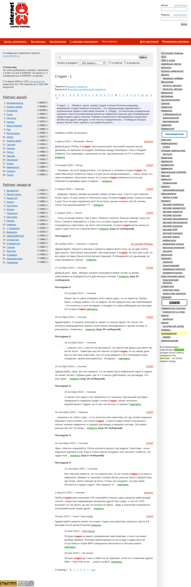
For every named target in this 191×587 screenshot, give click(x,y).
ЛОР (163, 56)
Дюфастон (13, 190)
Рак (9, 129)
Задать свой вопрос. (15, 41)
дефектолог (169, 240)
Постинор (12, 205)
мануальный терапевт (173, 172)
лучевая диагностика (173, 150)
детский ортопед (172, 215)
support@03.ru (11, 55)
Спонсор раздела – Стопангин (174, 302)
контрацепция (171, 121)
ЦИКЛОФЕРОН (15, 235)
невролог (166, 179)
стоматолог (167, 286)
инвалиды (167, 157)
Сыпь (10, 114)
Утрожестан (13, 243)
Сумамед (12, 254)
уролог (165, 315)
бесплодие (167, 81)
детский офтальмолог (175, 222)
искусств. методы (172, 89)
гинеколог (166, 110)
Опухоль (11, 118)
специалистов (37, 81)
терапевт (166, 297)
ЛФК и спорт (168, 60)
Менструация (14, 125)
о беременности (172, 114)
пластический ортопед (170, 281)
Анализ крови (14, 106)
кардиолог (167, 161)
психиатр (166, 258)
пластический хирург (173, 276)
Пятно (10, 152)
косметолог (167, 164)
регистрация (180, 5)
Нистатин (12, 217)
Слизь (10, 163)
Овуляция (12, 159)
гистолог (167, 154)
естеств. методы (172, 85)
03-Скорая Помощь (172, 53)
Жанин (10, 209)
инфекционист (169, 143)
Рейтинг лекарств (17, 185)
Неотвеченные (57, 41)
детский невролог (173, 211)
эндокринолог (169, 333)
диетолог (166, 139)
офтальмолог (169, 193)
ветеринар (167, 96)
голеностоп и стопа (174, 311)
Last (93, 569)
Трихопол (12, 213)
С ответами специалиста (84, 41)
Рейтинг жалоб (15, 97)
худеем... (166, 329)
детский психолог (172, 225)
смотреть (92, 309)
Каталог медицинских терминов (88, 89)
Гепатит (11, 171)
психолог (168, 261)
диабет (167, 336)
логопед (167, 251)
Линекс (11, 220)
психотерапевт (171, 265)
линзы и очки (170, 197)
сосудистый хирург (173, 326)
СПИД (166, 146)
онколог (165, 186)
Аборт (10, 137)
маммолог (167, 168)
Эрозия (11, 156)
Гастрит (11, 144)
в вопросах (133, 62)
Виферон (12, 232)
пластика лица (171, 289)
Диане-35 (12, 198)
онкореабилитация (173, 190)
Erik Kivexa (88, 531)
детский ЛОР (170, 229)
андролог (168, 319)
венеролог (167, 92)
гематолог (167, 107)
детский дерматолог (174, 208)
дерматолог (168, 128)
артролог (166, 67)
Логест (10, 201)
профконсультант (173, 272)
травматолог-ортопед (173, 308)
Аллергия (12, 110)
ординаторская (169, 340)
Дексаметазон (15, 258)
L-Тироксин (13, 228)
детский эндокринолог (175, 218)
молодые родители (174, 247)
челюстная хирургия (174, 293)
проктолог (167, 254)
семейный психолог (174, 269)
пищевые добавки (173, 78)
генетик (165, 103)
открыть (60, 157)
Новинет (11, 224)
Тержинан (12, 262)
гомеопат (166, 124)
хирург (165, 322)
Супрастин (13, 239)
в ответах (117, 62)
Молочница (13, 133)
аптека (165, 74)
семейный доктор (171, 63)
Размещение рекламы (175, 41)
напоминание (180, 14)
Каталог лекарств (77, 86)
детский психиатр (173, 233)
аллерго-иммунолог (172, 71)
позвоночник (170, 182)
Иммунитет (13, 167)
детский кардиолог (173, 204)
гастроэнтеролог (170, 99)
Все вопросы (38, 41)
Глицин (11, 247)
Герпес (10, 121)
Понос (10, 174)
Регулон (11, 251)
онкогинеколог (171, 117)
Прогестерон (14, 194)
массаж (165, 175)
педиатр (166, 200)
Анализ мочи (14, 140)
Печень (11, 148)
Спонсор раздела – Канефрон (174, 134)
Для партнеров (149, 41)
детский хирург (171, 236)
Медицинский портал (19, 15)
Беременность (15, 103)
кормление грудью (173, 243)
